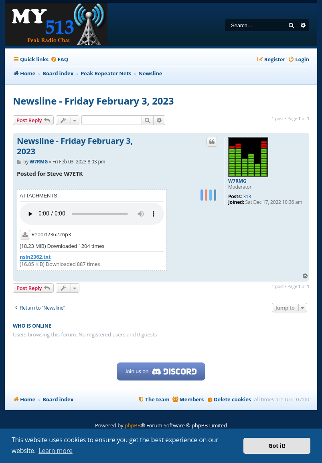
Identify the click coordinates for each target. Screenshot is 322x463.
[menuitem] (59, 59)
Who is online (32, 325)
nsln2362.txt (35, 257)
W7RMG (237, 181)
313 (247, 196)
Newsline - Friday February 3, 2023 (93, 100)
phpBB (133, 425)
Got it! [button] (277, 445)
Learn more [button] (55, 450)
